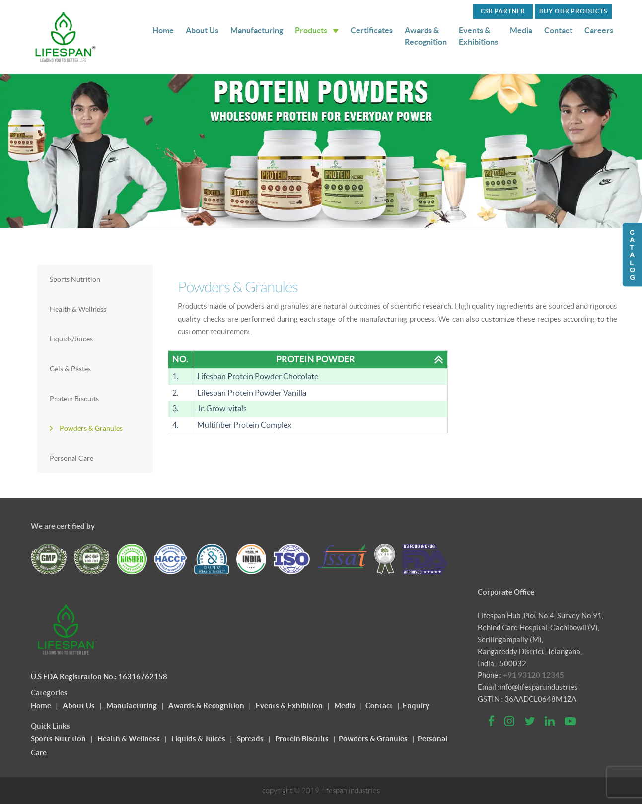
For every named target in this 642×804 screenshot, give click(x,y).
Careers (598, 30)
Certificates (372, 30)
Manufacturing (256, 30)
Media (521, 30)
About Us (202, 30)
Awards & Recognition (426, 36)
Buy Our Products (573, 11)
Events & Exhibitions (478, 36)
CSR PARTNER (503, 11)
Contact (558, 30)
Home (163, 30)
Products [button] (317, 30)
